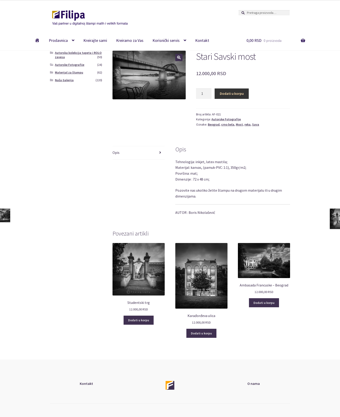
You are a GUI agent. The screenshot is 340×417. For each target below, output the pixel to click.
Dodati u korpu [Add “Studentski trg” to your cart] (138, 320)
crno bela (227, 124)
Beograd (214, 124)
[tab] (139, 153)
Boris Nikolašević (202, 212)
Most (239, 124)
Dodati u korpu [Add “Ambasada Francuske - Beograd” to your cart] (263, 303)
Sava (255, 124)
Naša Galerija (64, 80)
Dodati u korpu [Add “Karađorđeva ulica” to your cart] (201, 333)
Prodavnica (58, 40)
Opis (116, 152)
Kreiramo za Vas (129, 40)
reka (247, 124)
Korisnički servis (166, 40)
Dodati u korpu (232, 93)
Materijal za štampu (69, 72)
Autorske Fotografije (226, 119)
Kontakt (202, 40)
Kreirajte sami (95, 40)
